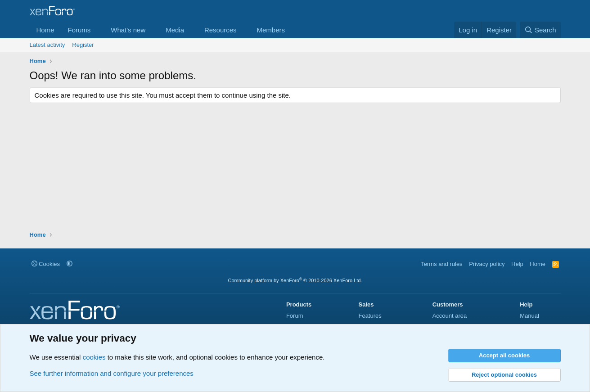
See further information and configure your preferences (112, 373)
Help (517, 264)
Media (175, 30)
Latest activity (47, 44)
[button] (97, 30)
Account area (449, 315)
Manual (529, 315)
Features (369, 315)
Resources (220, 30)
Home (45, 30)
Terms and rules (441, 264)
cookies (94, 357)
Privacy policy (486, 264)
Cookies (46, 264)
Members (271, 30)
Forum (294, 315)
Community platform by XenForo (295, 280)
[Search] (540, 30)
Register (83, 44)
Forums (79, 30)
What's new (128, 30)
